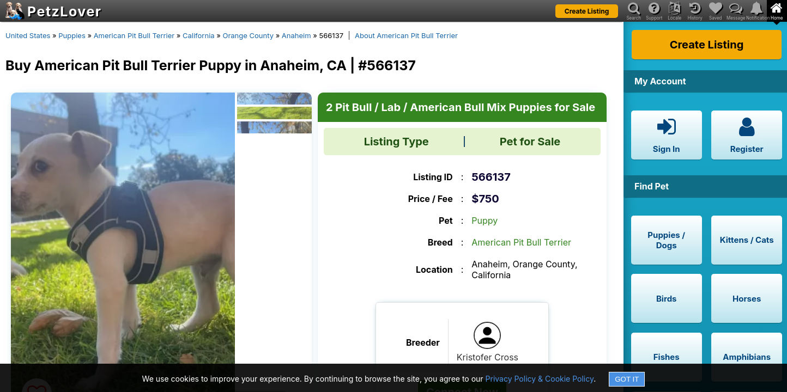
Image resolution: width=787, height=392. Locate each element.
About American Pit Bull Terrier (406, 35)
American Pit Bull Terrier (134, 35)
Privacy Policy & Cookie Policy (540, 378)
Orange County (248, 35)
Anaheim (296, 35)
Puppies (72, 35)
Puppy (484, 220)
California (199, 35)
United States (27, 35)
